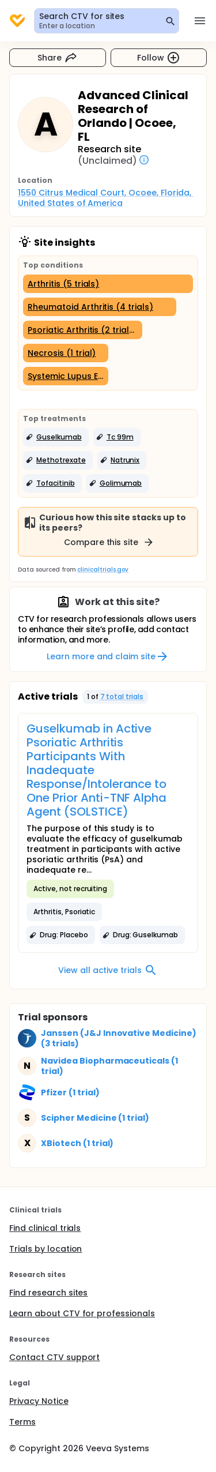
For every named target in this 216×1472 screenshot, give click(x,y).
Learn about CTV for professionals (82, 1313)
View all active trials (108, 970)
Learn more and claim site (108, 656)
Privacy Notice (39, 1401)
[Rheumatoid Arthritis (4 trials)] (100, 307)
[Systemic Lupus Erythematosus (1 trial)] (66, 376)
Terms (22, 1422)
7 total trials (122, 696)
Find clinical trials (45, 1228)
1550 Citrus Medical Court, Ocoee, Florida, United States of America (106, 198)
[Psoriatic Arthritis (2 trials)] (83, 330)
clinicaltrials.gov (102, 569)
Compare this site (109, 542)
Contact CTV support (54, 1357)
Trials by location (45, 1249)
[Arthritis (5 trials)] (108, 284)
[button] (56, 437)
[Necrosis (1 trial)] (66, 353)
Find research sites (48, 1292)
